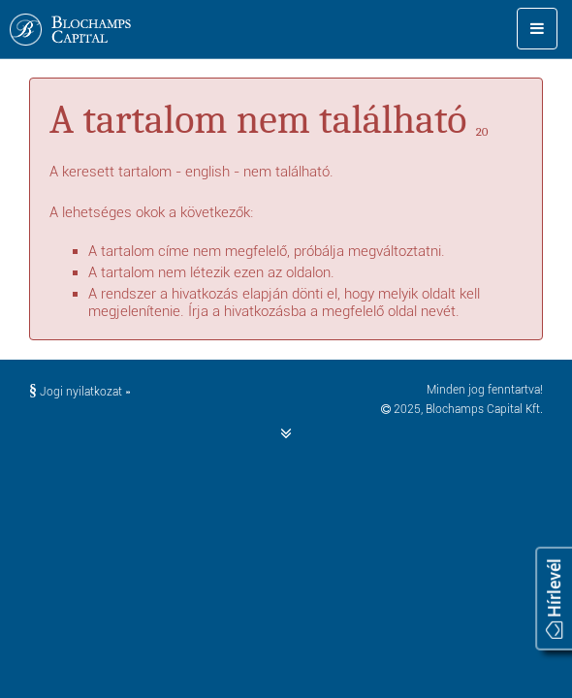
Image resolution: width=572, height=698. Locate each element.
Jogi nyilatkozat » (79, 391)
